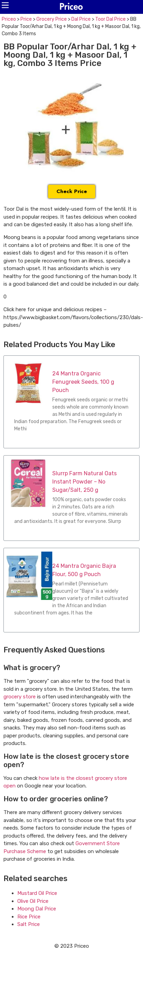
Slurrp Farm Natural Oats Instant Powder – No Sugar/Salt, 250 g (84, 481)
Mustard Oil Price (37, 893)
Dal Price (81, 19)
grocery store (19, 697)
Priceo (9, 19)
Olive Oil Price (32, 901)
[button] (5, 5)
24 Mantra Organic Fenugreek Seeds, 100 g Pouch (83, 381)
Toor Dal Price (110, 19)
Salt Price (28, 924)
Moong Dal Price (36, 909)
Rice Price (29, 917)
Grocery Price (51, 19)
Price (26, 19)
